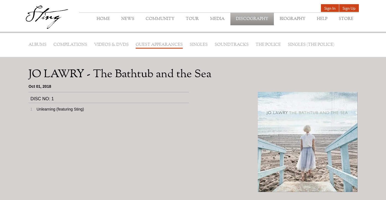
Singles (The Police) (311, 45)
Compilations (70, 45)
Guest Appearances (159, 45)
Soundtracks (232, 45)
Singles (199, 45)
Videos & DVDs (111, 45)
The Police (268, 45)
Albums (38, 45)
